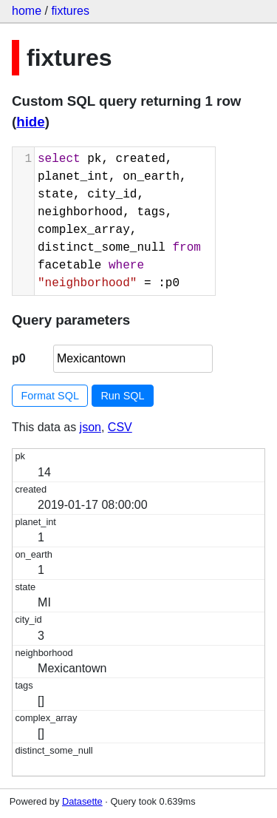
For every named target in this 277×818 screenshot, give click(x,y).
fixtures (70, 10)
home (26, 10)
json (90, 427)
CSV (120, 427)
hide (30, 121)
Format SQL (50, 396)
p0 (19, 358)
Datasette (82, 801)
